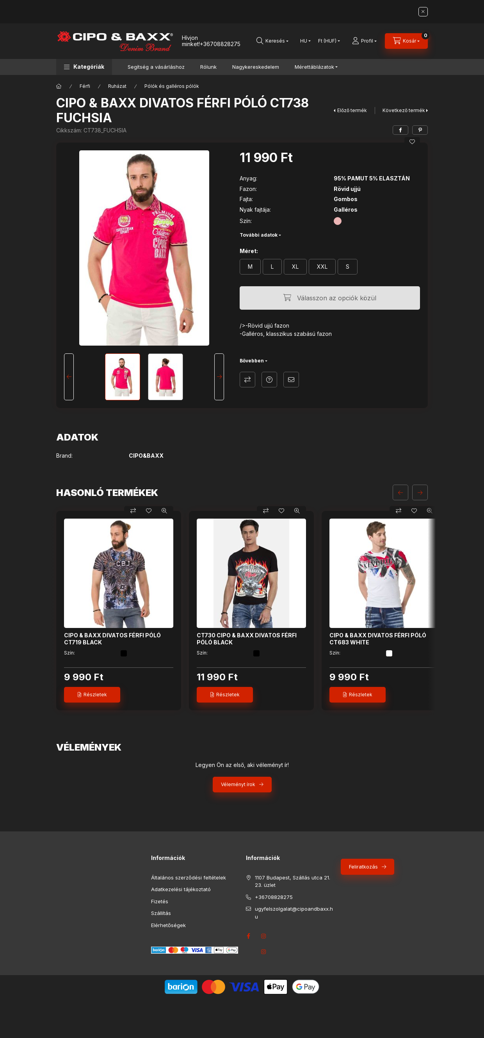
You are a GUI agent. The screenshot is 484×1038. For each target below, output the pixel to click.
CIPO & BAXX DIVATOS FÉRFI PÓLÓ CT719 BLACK (112, 639)
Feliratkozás (363, 866)
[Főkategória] (59, 86)
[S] (348, 267)
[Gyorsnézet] (164, 510)
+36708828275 (220, 44)
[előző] (400, 492)
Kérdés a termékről (269, 379)
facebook (248, 936)
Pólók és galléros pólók (171, 86)
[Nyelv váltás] (304, 41)
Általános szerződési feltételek (188, 877)
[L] (272, 267)
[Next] (219, 376)
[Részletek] (92, 695)
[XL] (295, 267)
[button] (84, 67)
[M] (250, 267)
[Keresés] (272, 41)
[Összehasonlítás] (133, 510)
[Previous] (69, 376)
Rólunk (208, 67)
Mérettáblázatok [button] (314, 67)
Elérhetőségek (168, 925)
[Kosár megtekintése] (406, 41)
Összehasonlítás (247, 379)
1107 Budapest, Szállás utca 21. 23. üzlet (292, 881)
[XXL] (322, 267)
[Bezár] (423, 11)
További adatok (259, 235)
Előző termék (352, 110)
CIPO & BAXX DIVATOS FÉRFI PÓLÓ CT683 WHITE (377, 639)
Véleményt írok (238, 784)
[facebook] (400, 130)
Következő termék (404, 110)
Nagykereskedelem (255, 67)
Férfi (85, 86)
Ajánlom (291, 379)
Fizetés (159, 901)
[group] (242, 610)
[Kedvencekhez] (412, 141)
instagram (264, 952)
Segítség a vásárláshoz (156, 67)
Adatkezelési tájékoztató (181, 889)
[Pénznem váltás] (327, 41)
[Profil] (364, 41)
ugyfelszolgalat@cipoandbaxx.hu (294, 913)
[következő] (420, 492)
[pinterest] (420, 130)
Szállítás (161, 913)
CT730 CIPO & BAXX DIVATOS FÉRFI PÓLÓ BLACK (247, 639)
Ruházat (117, 86)
